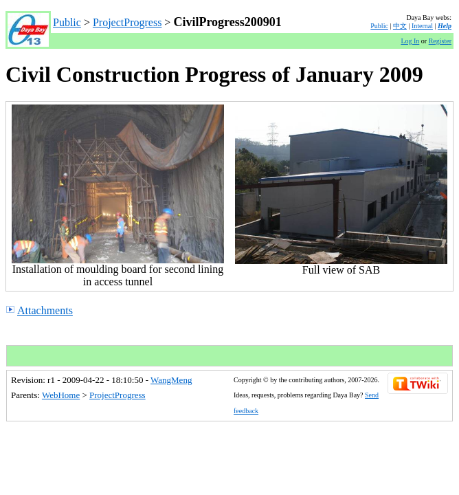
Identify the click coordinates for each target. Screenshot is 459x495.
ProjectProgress (127, 22)
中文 (400, 26)
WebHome (61, 395)
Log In (410, 41)
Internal (422, 26)
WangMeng (171, 380)
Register (440, 41)
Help (444, 26)
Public (67, 22)
